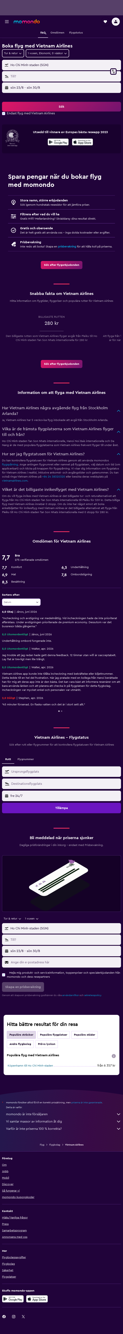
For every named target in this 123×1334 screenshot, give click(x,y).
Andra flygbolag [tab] (20, 1044)
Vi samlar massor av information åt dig (63, 1121)
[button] (6, 21)
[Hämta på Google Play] (58, 142)
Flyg (42, 1145)
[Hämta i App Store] (82, 142)
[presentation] (82, 142)
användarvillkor (70, 995)
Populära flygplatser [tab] (53, 1034)
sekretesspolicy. (93, 995)
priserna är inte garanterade (86, 1102)
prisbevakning (67, 246)
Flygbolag (54, 1145)
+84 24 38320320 (53, 476)
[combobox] (13, 53)
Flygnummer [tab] (25, 759)
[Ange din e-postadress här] (65, 962)
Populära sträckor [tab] (21, 1034)
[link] (61, 265)
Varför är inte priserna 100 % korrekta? (63, 1128)
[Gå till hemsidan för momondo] (27, 21)
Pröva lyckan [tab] (46, 1044)
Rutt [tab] (8, 759)
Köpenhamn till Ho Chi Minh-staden (30, 1065)
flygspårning (10, 464)
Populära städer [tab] (84, 1034)
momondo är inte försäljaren (63, 1114)
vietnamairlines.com (15, 480)
